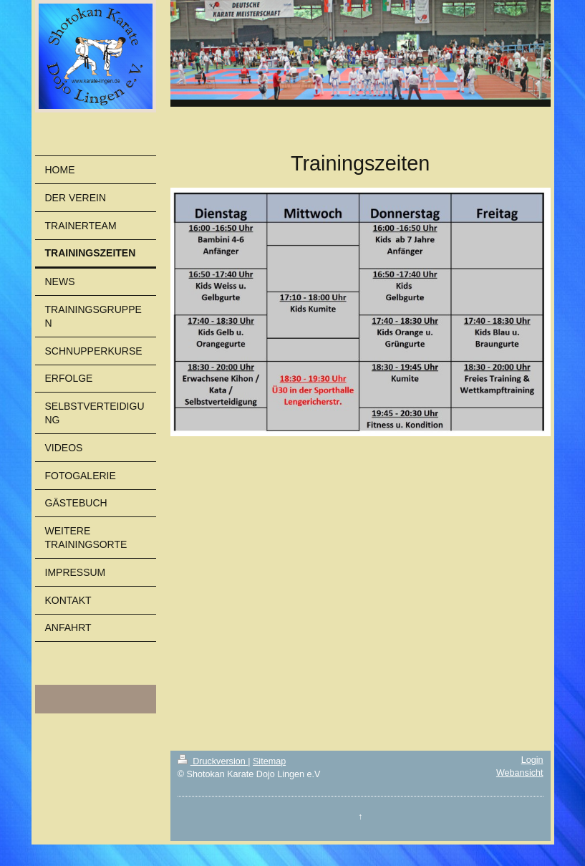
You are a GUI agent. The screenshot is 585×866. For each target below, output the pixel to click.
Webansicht (519, 773)
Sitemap (269, 761)
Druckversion (213, 761)
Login (532, 760)
